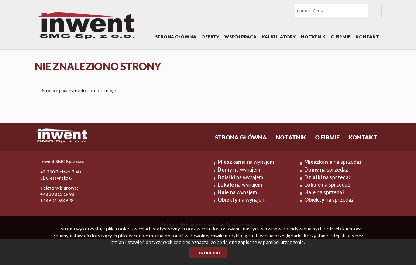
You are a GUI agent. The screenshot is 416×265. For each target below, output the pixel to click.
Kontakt (367, 36)
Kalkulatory (279, 36)
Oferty (210, 36)
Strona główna (175, 36)
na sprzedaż (333, 162)
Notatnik (313, 36)
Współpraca (240, 36)
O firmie (340, 36)
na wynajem (245, 162)
